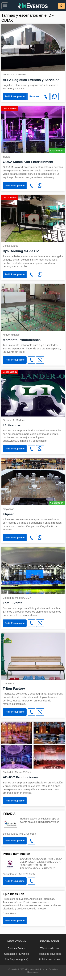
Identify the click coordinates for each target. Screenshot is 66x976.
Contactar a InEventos (16, 953)
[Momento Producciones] (33, 307)
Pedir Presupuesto (14, 96)
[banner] (33, 5)
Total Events (12, 603)
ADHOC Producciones (20, 777)
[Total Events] (33, 570)
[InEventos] (33, 6)
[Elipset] (33, 481)
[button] (4, 5)
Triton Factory (14, 688)
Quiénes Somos (16, 948)
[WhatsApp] (55, 96)
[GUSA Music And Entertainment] (33, 129)
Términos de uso (49, 948)
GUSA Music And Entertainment (28, 162)
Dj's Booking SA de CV (21, 251)
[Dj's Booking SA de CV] (33, 218)
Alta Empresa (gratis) (16, 959)
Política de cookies (49, 959)
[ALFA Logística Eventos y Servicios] (33, 47)
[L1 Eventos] (33, 392)
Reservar (34, 96)
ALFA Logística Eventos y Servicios (31, 80)
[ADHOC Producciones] (33, 744)
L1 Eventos (11, 425)
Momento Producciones (21, 340)
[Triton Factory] (33, 655)
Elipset (8, 514)
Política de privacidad (49, 953)
